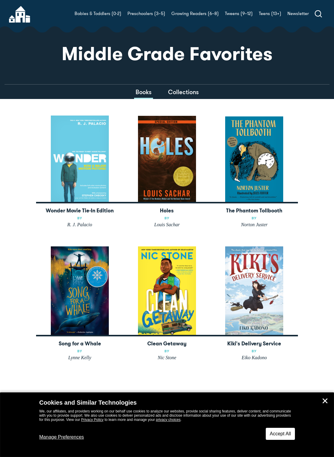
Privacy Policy (92, 420)
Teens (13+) (270, 13)
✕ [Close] (325, 401)
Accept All (280, 433)
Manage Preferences (61, 437)
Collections (183, 92)
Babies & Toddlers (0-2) (98, 13)
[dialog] (167, 425)
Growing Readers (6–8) (195, 13)
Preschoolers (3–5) (146, 13)
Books (144, 92)
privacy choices (168, 420)
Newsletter (298, 13)
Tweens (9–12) (239, 13)
